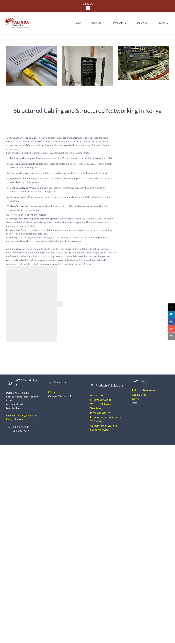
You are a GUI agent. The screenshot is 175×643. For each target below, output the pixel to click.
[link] (31, 47)
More (164, 22)
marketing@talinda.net (25, 415)
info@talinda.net (15, 419)
